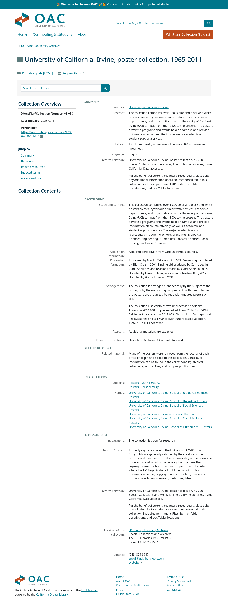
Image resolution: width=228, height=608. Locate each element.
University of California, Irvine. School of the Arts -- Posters (168, 401)
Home (22, 34)
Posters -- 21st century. (144, 387)
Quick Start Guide (128, 594)
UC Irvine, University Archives (40, 46)
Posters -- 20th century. (144, 383)
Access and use (31, 178)
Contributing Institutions (52, 34)
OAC (40, 19)
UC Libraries (89, 590)
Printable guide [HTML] (37, 73)
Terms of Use (175, 577)
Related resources (33, 167)
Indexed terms (30, 173)
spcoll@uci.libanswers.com (147, 558)
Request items (72, 73)
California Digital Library (52, 594)
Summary (27, 155)
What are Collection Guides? (188, 34)
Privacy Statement (179, 581)
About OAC (123, 581)
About (82, 34)
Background (29, 161)
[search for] (159, 23)
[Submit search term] (208, 23)
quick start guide (130, 4)
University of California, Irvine (148, 107)
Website (134, 563)
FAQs (119, 590)
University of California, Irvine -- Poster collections (162, 414)
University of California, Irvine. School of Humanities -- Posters (170, 427)
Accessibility (175, 585)
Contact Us (174, 590)
